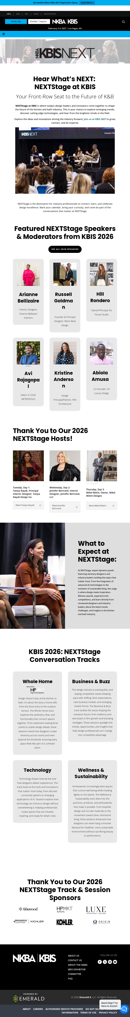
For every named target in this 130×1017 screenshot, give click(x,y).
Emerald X (85, 997)
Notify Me (16, 21)
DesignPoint (50, 14)
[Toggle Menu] (65, 34)
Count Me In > (87, 3)
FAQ (70, 978)
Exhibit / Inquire (38, 21)
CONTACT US (75, 960)
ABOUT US (73, 955)
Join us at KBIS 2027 (95, 119)
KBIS (9, 14)
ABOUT (27, 1009)
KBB (18, 14)
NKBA (36, 14)
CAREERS (38, 1009)
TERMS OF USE (88, 1012)
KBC (26, 14)
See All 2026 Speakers (65, 249)
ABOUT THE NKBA (77, 964)
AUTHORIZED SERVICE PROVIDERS (64, 1009)
